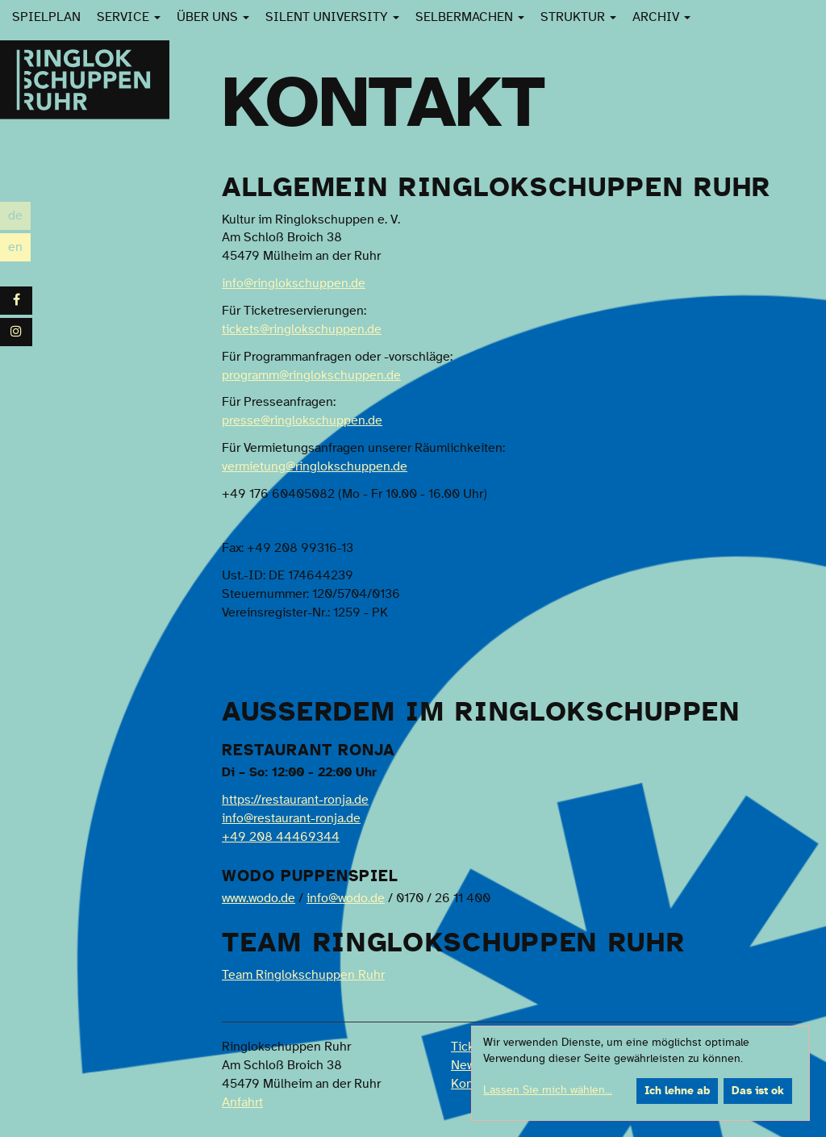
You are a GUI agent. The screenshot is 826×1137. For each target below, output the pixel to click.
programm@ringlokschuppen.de (311, 375)
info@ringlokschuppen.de (293, 283)
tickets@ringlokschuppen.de (302, 329)
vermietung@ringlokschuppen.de (314, 466)
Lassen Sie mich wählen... (547, 1090)
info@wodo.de (346, 898)
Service (129, 16)
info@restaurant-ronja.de (291, 818)
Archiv (661, 16)
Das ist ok (758, 1091)
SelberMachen (469, 16)
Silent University (332, 16)
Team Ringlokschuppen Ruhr (303, 974)
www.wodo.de (258, 898)
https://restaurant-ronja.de (295, 799)
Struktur (578, 16)
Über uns (213, 16)
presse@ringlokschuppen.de (302, 420)
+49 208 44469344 (281, 836)
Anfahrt (242, 1102)
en (19, 247)
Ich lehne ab (677, 1091)
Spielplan (46, 16)
